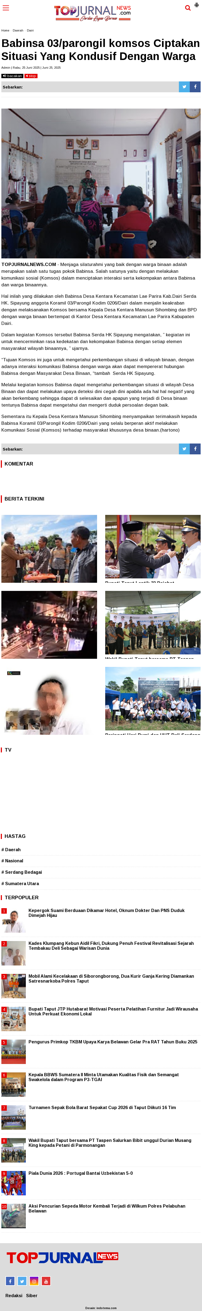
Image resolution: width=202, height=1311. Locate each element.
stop (31, 76)
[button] (196, 2)
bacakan (12, 76)
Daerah (18, 30)
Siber (32, 1295)
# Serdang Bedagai (21, 872)
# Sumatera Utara (20, 883)
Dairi (30, 30)
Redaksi (13, 1295)
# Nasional (12, 861)
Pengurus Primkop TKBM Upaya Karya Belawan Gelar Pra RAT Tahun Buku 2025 (113, 1042)
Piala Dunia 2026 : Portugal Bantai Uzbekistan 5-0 (81, 1173)
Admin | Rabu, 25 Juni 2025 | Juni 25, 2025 (31, 67)
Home (5, 30)
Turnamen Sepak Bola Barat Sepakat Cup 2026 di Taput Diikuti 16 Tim (102, 1107)
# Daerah (11, 849)
